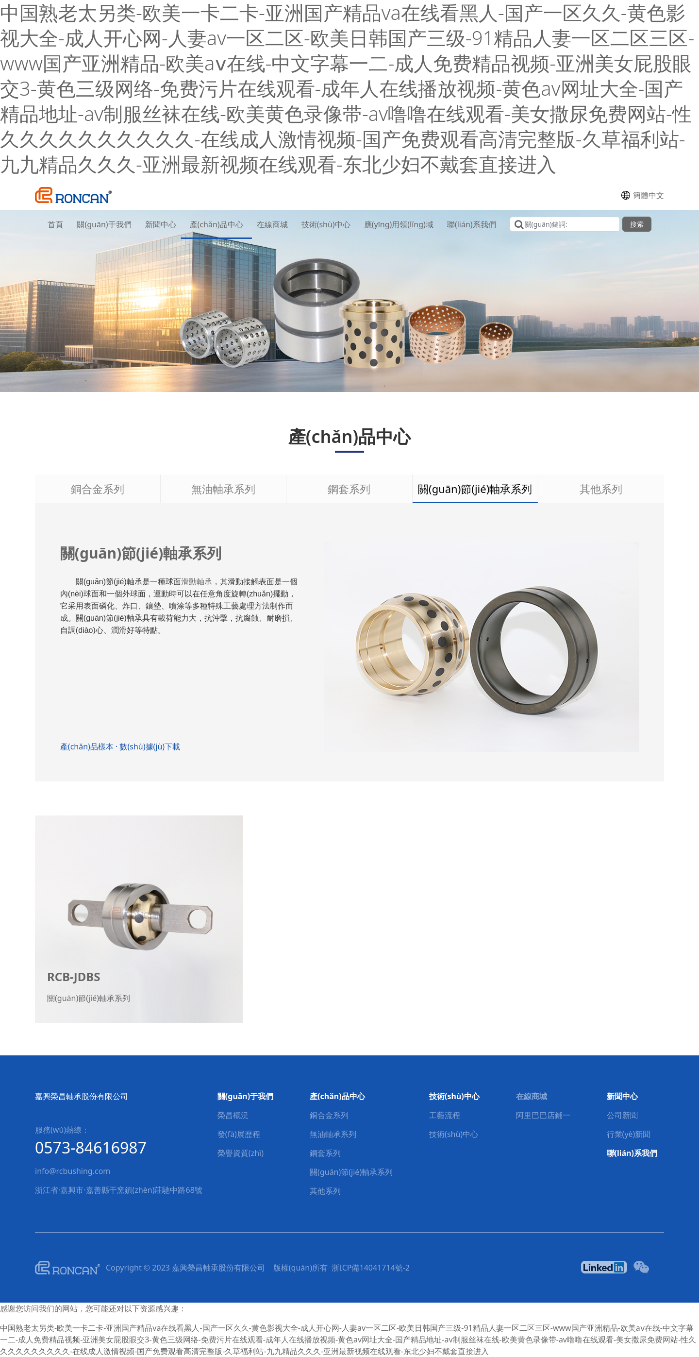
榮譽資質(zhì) (240, 1153)
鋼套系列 (349, 488)
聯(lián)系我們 (471, 224)
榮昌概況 (233, 1115)
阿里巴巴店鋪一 (543, 1115)
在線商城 (272, 224)
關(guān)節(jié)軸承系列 (475, 488)
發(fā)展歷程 (238, 1134)
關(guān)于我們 (104, 224)
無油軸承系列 (223, 488)
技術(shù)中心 (325, 224)
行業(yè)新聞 (629, 1134)
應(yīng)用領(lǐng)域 (398, 224)
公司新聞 (622, 1115)
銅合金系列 (97, 488)
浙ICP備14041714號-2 (371, 1267)
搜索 (637, 224)
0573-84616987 (91, 1147)
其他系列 (601, 488)
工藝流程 (444, 1115)
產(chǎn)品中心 (216, 224)
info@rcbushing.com (72, 1171)
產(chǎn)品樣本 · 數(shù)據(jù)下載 (126, 746)
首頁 (55, 224)
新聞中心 (160, 224)
